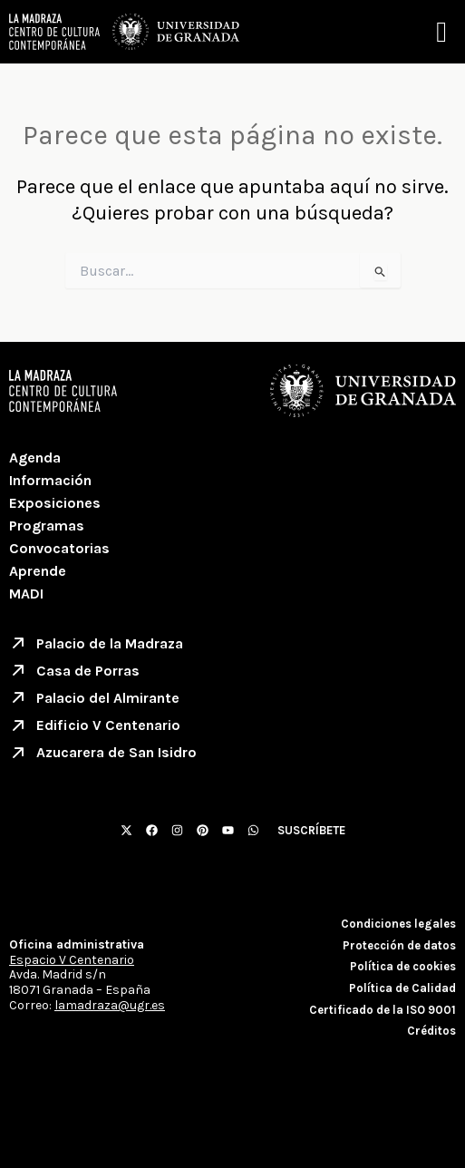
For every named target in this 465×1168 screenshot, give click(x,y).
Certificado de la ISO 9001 (382, 1010)
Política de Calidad (402, 988)
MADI (26, 593)
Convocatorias (59, 548)
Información (50, 480)
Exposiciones (55, 502)
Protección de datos (399, 945)
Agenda (35, 457)
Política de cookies (403, 966)
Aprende (37, 570)
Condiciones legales (398, 923)
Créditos (431, 1030)
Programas (46, 525)
